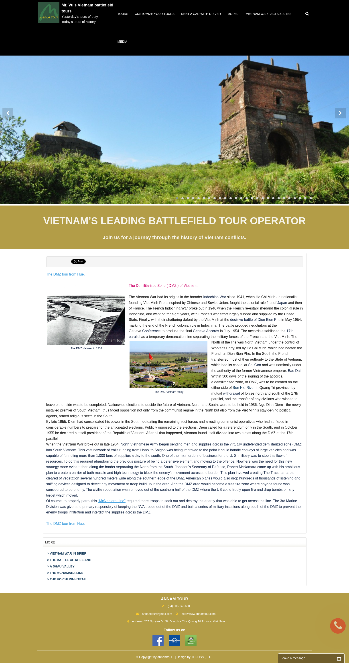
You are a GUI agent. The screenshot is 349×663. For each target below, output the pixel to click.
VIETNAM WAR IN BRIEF (66, 553)
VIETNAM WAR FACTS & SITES (269, 14)
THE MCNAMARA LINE (65, 573)
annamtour (164, 657)
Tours (123, 14)
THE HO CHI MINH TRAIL (67, 579)
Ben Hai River (244, 387)
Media (122, 41)
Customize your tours (154, 14)
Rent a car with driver (201, 14)
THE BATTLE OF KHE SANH (69, 560)
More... (233, 14)
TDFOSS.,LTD (201, 657)
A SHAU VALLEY (61, 566)
